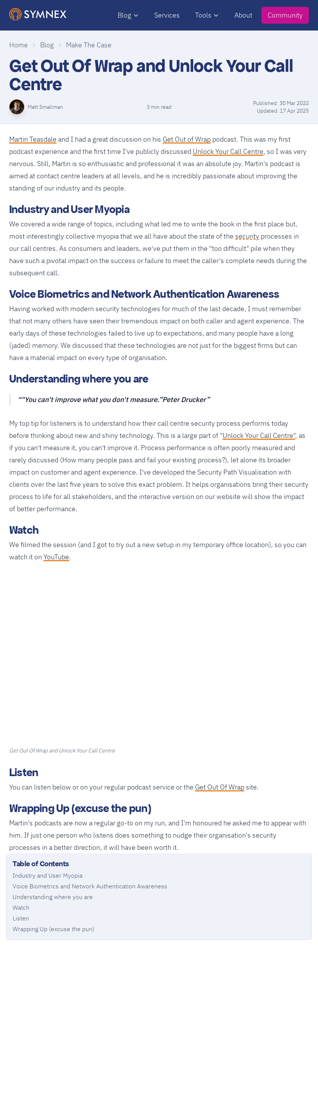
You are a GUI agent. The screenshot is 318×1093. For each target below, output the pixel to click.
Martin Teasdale (32, 139)
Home (18, 44)
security (247, 235)
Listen (21, 918)
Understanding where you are (53, 897)
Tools (207, 15)
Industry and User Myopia (47, 875)
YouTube (56, 556)
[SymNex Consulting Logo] (37, 14)
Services (167, 15)
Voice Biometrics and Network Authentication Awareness (90, 886)
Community (285, 15)
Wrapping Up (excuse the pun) (53, 929)
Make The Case (88, 44)
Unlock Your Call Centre (228, 151)
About (243, 15)
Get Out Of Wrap (219, 787)
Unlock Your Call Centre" (259, 435)
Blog (128, 15)
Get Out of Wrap (187, 139)
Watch (21, 907)
